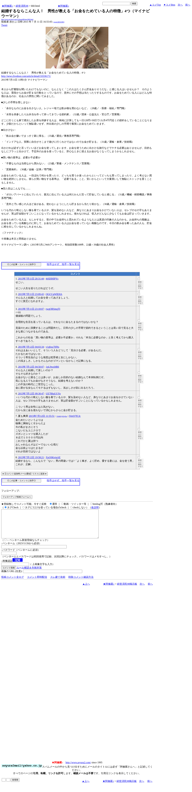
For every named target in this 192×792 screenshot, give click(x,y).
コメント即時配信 (37, 582)
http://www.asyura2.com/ (78, 768)
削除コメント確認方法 (80, 582)
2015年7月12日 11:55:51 (41, 416)
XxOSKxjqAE (53, 457)
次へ (180, 4)
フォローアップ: (10, 490)
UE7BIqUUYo (53, 393)
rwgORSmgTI (53, 309)
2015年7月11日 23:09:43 (31, 294)
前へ (187, 4)
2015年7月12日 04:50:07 (31, 366)
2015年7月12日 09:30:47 (31, 393)
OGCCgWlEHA (54, 294)
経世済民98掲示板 (127, 589)
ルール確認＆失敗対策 (29, 573)
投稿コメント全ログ (12, 582)
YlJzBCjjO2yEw (61, 416)
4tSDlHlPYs (52, 278)
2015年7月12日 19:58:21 (31, 457)
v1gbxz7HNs (52, 347)
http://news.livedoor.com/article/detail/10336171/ (26, 76)
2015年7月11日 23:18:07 (31, 309)
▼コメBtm (169, 4)
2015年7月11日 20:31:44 (31, 278)
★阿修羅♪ (7, 6)
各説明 (95, 507)
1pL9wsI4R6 (52, 366)
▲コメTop (155, 4)
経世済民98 (22, 6)
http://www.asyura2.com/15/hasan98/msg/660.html (17, 19)
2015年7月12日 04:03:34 (31, 347)
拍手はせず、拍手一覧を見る (63, 264)
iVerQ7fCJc (75, 416)
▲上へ (86, 589)
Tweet (4, 25)
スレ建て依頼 (57, 582)
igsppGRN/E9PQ (58, 22)
